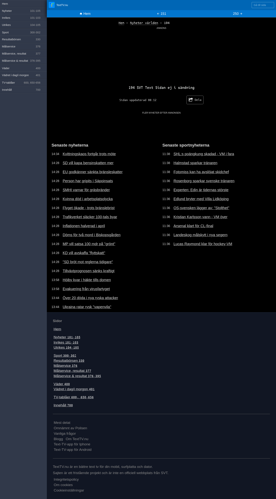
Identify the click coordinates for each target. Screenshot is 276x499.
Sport (65, 355)
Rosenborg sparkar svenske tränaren (204, 181)
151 (161, 14)
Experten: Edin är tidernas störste (201, 190)
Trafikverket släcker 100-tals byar (90, 217)
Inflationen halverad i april (84, 226)
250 (238, 14)
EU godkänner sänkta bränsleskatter (93, 172)
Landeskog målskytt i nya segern (200, 235)
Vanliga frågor (65, 433)
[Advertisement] (161, 56)
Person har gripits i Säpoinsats (88, 181)
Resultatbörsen (69, 361)
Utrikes (66, 347)
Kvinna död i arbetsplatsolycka (88, 199)
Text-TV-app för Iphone (72, 444)
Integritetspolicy (66, 479)
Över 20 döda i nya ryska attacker (90, 298)
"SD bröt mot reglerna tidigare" (88, 262)
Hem (85, 14)
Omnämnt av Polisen (70, 428)
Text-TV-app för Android (73, 450)
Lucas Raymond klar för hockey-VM (203, 244)
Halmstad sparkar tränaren (195, 163)
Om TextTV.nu (77, 439)
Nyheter (67, 337)
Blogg (58, 439)
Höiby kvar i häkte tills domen (87, 280)
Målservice (65, 366)
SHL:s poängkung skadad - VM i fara (204, 154)
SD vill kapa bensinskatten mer (88, 163)
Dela (194, 100)
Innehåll (63, 405)
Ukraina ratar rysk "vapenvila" (87, 307)
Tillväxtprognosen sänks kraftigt (88, 271)
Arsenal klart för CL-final (193, 226)
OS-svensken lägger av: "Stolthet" (201, 208)
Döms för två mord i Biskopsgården (91, 235)
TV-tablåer (74, 397)
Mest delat (62, 423)
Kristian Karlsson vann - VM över (200, 217)
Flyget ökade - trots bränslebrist (88, 208)
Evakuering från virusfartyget (86, 289)
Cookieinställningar (69, 490)
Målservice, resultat (72, 371)
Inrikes (66, 342)
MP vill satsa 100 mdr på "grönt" (89, 244)
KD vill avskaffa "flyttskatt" (84, 253)
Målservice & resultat (77, 376)
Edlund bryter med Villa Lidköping (201, 199)
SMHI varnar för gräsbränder (86, 190)
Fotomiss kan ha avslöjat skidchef (201, 172)
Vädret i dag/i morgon (74, 389)
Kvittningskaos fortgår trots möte (89, 154)
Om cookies (63, 485)
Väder (62, 384)
